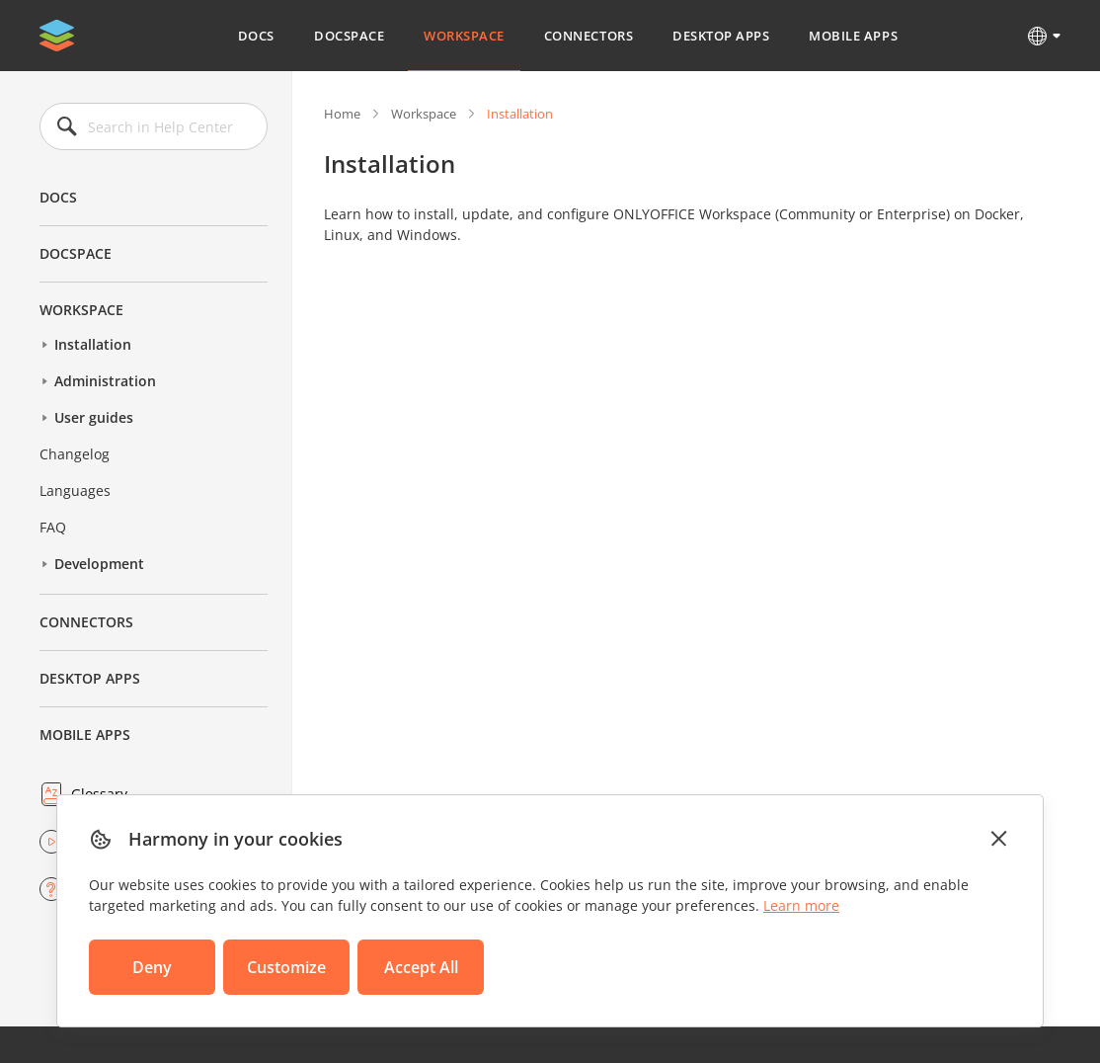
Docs (256, 35)
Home (342, 114)
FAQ (52, 527)
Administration (105, 380)
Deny (152, 967)
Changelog (74, 454)
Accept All (421, 967)
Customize (286, 967)
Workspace (464, 35)
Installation (92, 344)
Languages (75, 490)
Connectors (588, 35)
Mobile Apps (853, 35)
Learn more (801, 905)
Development (99, 563)
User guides (93, 417)
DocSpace (349, 35)
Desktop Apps (720, 35)
